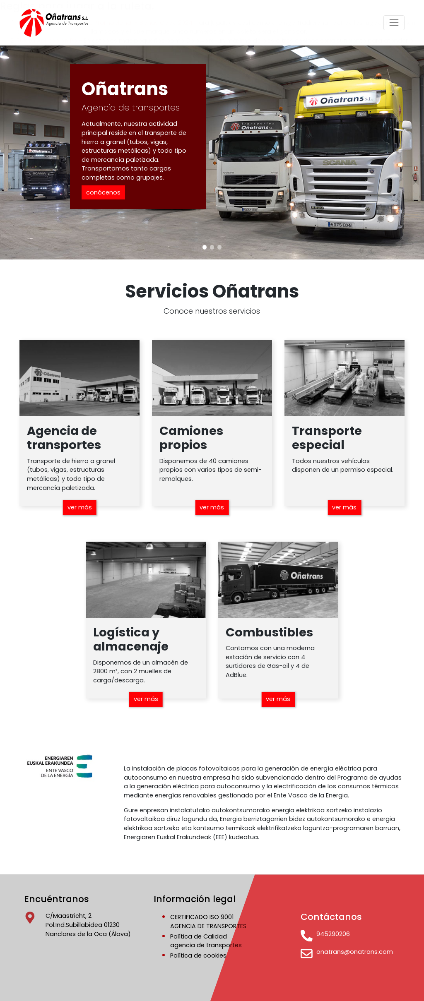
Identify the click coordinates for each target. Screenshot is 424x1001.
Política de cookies (198, 955)
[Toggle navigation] (394, 22)
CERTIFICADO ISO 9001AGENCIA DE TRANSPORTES (208, 921)
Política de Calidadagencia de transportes (206, 941)
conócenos (103, 192)
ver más (79, 507)
